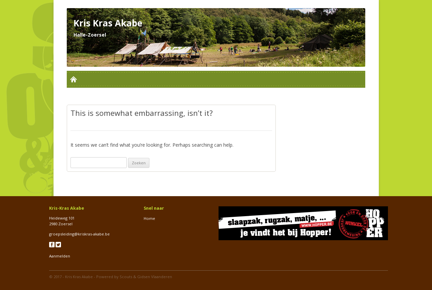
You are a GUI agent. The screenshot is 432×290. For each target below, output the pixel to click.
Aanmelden (59, 255)
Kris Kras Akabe (79, 276)
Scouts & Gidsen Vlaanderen (146, 276)
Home (149, 218)
